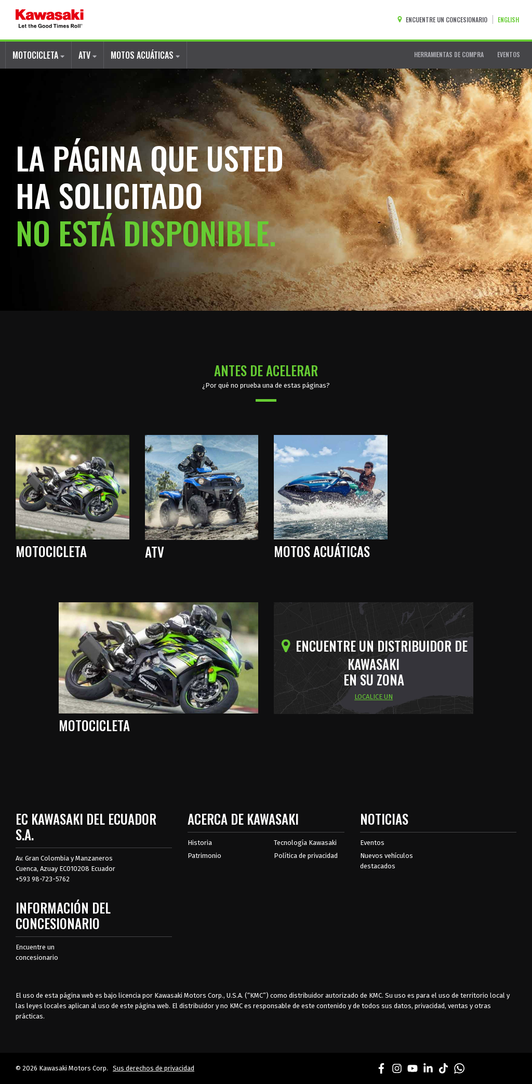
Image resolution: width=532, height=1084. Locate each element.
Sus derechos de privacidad (153, 1068)
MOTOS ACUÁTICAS (145, 55)
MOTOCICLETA (38, 55)
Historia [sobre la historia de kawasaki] (200, 843)
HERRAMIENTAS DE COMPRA (449, 54)
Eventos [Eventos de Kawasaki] (372, 843)
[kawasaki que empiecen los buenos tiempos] (50, 19)
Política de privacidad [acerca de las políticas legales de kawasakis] (306, 856)
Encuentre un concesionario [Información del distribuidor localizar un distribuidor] (37, 952)
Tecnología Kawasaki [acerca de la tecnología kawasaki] (305, 843)
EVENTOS (508, 54)
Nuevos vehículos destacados (386, 861)
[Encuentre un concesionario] (444, 19)
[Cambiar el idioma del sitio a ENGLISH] (511, 19)
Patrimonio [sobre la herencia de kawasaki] (204, 856)
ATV (87, 55)
